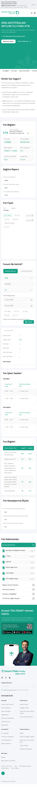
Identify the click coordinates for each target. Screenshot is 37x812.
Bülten (22, 784)
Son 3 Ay (6, 244)
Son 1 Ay (17, 241)
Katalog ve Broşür (8, 7)
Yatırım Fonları (24, 756)
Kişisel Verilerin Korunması (10, 741)
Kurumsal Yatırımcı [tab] (26, 297)
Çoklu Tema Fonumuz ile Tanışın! (9, 3)
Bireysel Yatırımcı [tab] (10, 297)
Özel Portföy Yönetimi (26, 768)
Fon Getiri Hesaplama (7, 788)
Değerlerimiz (4, 766)
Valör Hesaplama (6, 795)
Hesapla (28, 348)
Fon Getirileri (5, 784)
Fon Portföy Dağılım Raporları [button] (11, 650)
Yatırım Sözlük (24, 797)
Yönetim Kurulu (5, 773)
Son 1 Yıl (6, 252)
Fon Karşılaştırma (6, 791)
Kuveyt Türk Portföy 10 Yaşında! (9, 2)
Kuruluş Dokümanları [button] (8, 596)
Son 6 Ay (15, 244)
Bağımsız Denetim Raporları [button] (10, 636)
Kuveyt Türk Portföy (7, 756)
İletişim (26, 7)
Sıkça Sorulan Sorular (18, 7)
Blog (2, 7)
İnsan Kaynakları (6, 762)
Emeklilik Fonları (24, 759)
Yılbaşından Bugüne (9, 248)
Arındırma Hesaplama (26, 800)
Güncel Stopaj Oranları (22, 5)
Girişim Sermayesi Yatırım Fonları (27, 763)
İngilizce (34, 4)
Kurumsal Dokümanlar (7, 769)
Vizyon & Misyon (6, 759)
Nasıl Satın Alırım (8, 41)
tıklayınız (27, 345)
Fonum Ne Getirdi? (24, 71)
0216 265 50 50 (7, 747)
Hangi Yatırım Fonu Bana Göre (27, 792)
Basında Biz (4, 776)
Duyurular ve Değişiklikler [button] (9, 645)
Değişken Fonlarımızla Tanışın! (8, 5)
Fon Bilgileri (5, 71)
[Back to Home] (10, 13)
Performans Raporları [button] (8, 641)
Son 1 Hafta (7, 241)
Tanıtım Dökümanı (24, 41)
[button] (31, 13)
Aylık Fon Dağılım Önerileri (27, 788)
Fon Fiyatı (14, 71)
